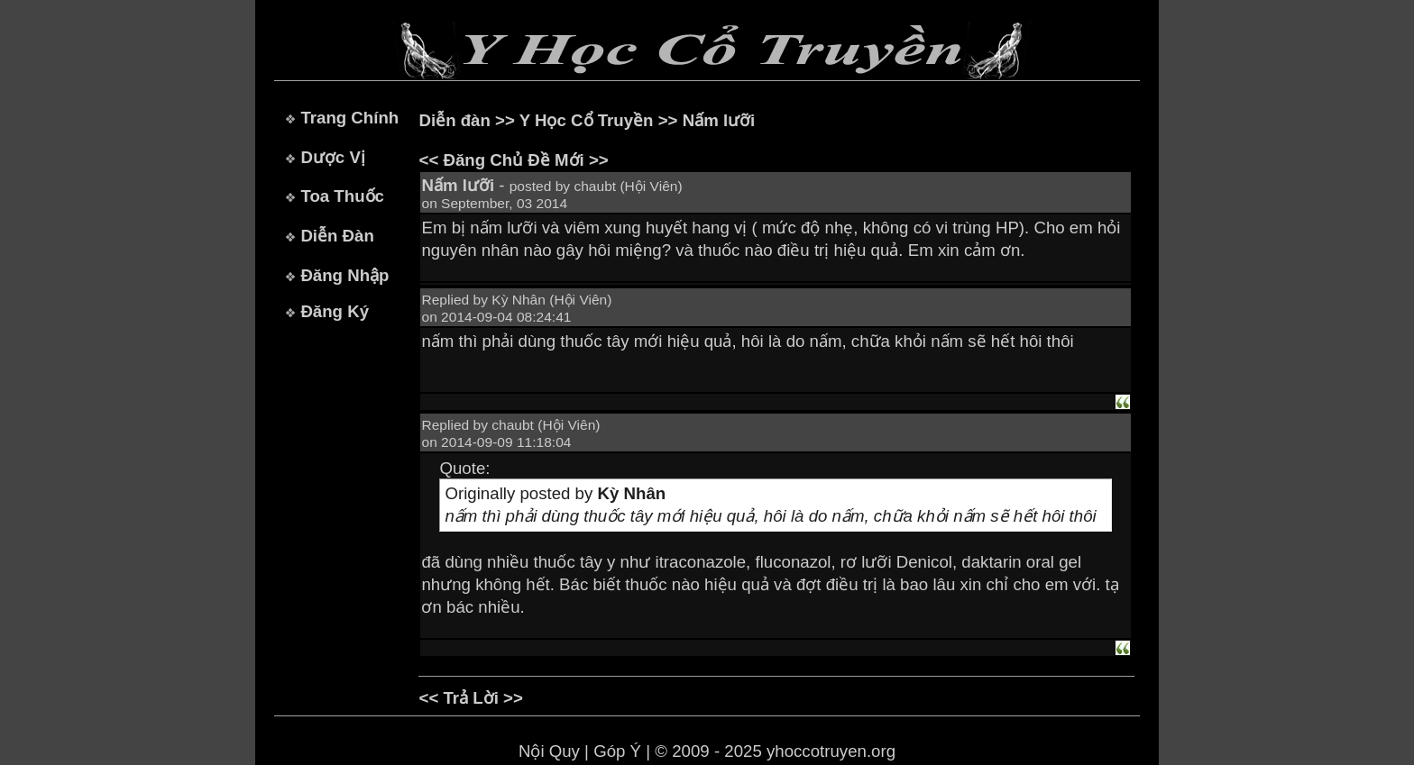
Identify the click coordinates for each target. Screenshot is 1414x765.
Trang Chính (349, 117)
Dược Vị (332, 157)
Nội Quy (549, 751)
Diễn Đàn (336, 235)
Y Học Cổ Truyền (586, 120)
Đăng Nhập (344, 275)
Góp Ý (617, 751)
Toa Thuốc (342, 196)
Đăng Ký (334, 311)
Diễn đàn (454, 120)
